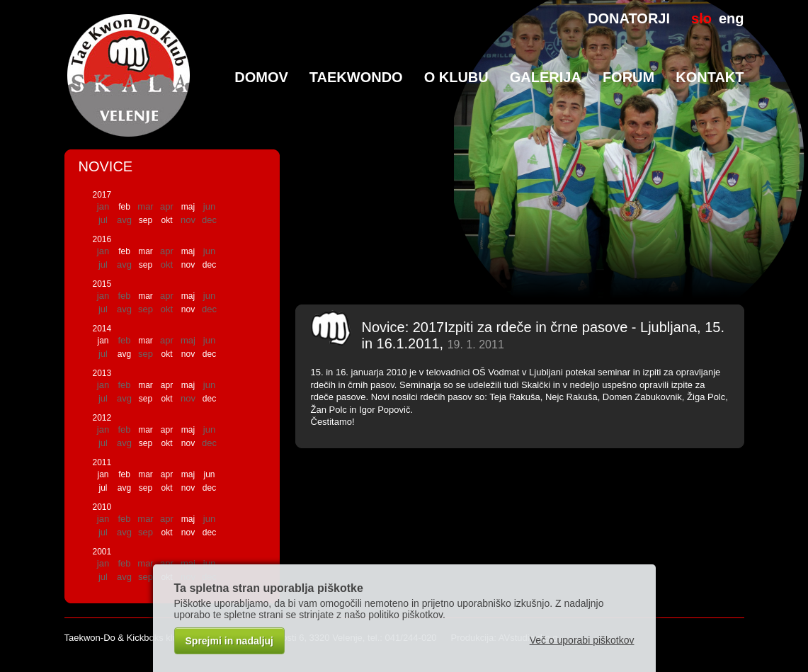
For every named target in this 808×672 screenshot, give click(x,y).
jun (209, 474)
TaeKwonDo (356, 77)
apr (167, 385)
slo (701, 18)
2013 (102, 373)
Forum (628, 77)
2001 (102, 552)
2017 (102, 195)
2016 (102, 239)
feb (124, 207)
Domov (261, 77)
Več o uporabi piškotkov (582, 640)
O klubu (456, 77)
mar (145, 251)
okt (166, 220)
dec (209, 265)
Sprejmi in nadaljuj (229, 641)
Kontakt (710, 77)
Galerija (545, 77)
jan (102, 341)
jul (102, 488)
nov (188, 265)
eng (731, 18)
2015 (102, 284)
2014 (102, 329)
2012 (102, 418)
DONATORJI (629, 18)
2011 (102, 462)
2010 (102, 507)
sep (145, 220)
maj (188, 207)
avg (124, 354)
